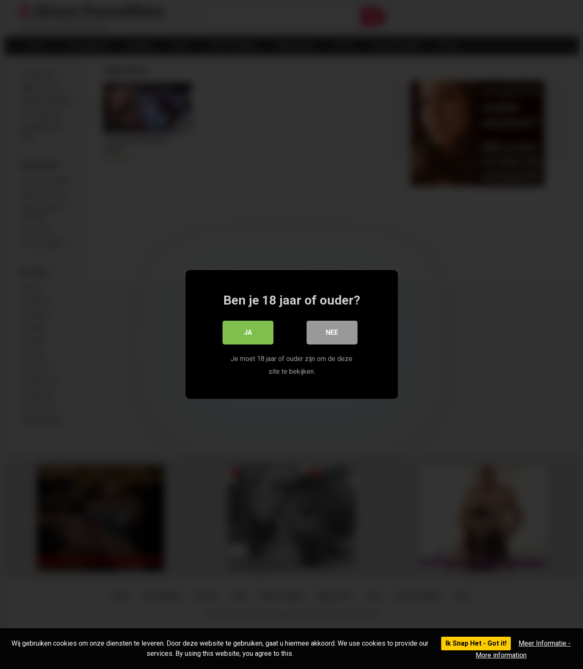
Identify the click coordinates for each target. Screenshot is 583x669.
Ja (248, 332)
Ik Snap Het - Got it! (476, 643)
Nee (332, 332)
